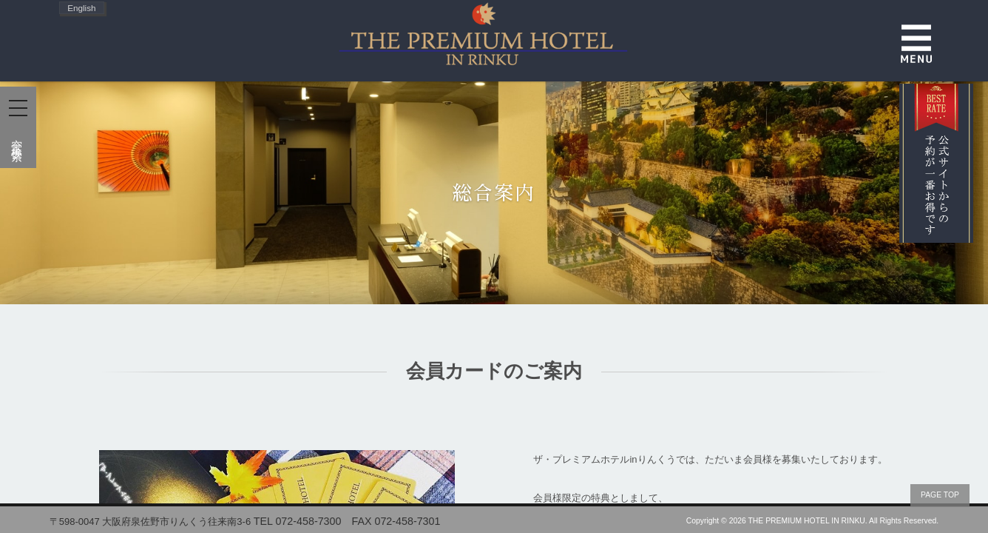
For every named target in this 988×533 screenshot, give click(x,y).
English (81, 8)
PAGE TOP (940, 495)
